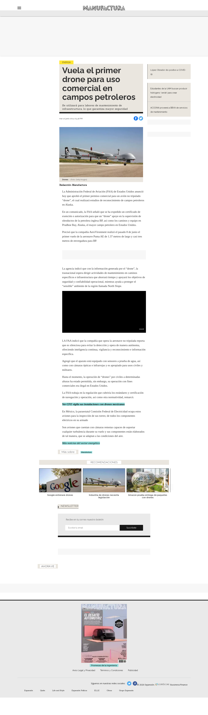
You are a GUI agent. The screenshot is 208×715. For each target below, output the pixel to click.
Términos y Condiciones (111, 670)
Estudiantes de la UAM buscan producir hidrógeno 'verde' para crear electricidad (168, 92)
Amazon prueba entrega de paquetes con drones (147, 496)
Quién (42, 690)
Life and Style (58, 690)
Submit (131, 528)
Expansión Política (79, 690)
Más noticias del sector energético (81, 443)
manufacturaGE (129, 683)
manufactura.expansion (135, 683)
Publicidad (133, 670)
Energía (66, 62)
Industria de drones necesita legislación (104, 496)
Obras (109, 690)
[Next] (170, 479)
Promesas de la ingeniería (104, 665)
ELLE (96, 690)
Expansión (28, 690)
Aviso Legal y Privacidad (83, 670)
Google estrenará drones (60, 495)
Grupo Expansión (126, 690)
